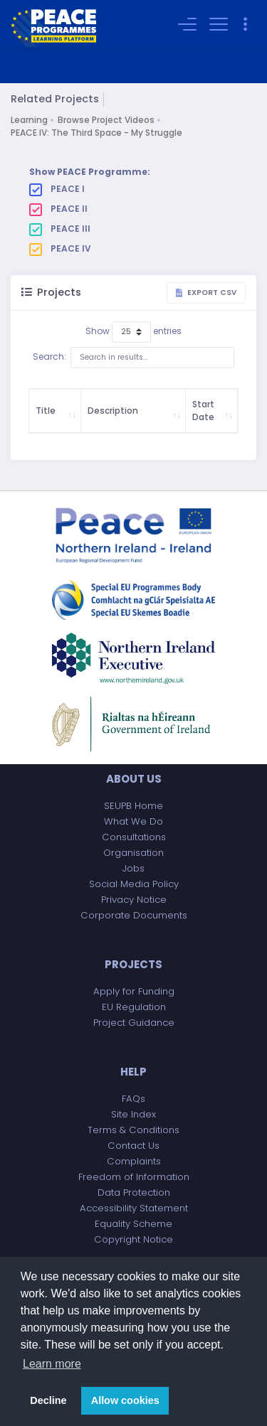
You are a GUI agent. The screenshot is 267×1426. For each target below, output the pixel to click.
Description (113, 410)
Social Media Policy (134, 884)
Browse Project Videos (106, 120)
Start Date (203, 410)
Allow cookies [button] (125, 1400)
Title (46, 410)
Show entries (133, 332)
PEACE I (57, 189)
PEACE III (59, 229)
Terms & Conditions (133, 1130)
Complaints (134, 1161)
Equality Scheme (133, 1224)
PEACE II (58, 209)
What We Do (133, 821)
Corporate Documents (133, 915)
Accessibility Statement (134, 1208)
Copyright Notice (133, 1239)
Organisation (133, 852)
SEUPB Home (133, 806)
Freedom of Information (133, 1177)
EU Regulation (134, 1007)
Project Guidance (133, 1022)
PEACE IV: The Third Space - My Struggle (96, 133)
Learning (29, 120)
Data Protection (134, 1192)
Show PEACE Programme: (89, 172)
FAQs (133, 1098)
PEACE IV (60, 248)
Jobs (133, 868)
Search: (133, 357)
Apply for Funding (133, 991)
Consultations (134, 837)
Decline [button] (48, 1400)
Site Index (133, 1114)
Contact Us (133, 1145)
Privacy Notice (134, 899)
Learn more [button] (52, 1364)
